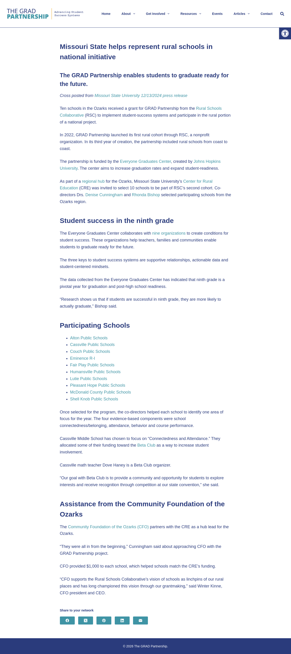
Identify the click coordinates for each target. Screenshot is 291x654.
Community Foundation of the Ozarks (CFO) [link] (108, 527)
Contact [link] (266, 14)
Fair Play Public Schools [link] (92, 365)
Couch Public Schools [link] (90, 351)
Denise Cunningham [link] (104, 195)
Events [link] (217, 14)
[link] (285, 33)
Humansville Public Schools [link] (95, 372)
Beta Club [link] (146, 445)
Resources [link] (191, 13)
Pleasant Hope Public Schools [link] (97, 385)
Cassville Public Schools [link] (92, 344)
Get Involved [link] (158, 13)
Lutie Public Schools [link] (88, 378)
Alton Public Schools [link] (89, 338)
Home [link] (105, 14)
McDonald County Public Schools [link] (100, 392)
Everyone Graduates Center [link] (145, 161)
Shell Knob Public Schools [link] (94, 399)
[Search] (282, 14)
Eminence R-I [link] (82, 358)
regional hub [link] (93, 181)
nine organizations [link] (169, 233)
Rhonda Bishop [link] (146, 195)
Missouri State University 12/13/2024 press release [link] (141, 95)
